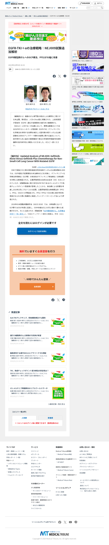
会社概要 (82, 473)
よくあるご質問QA (86, 454)
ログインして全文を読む (37, 231)
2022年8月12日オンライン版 (51, 167)
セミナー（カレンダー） (39, 457)
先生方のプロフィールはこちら (37, 109)
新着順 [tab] (50, 418)
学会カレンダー (36, 463)
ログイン (98, 3)
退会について (84, 485)
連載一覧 (24, 8)
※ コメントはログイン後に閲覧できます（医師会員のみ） (37, 423)
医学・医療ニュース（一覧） (16, 451)
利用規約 (82, 460)
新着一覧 (16, 8)
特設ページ (49, 8)
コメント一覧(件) (19, 411)
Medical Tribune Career (66, 470)
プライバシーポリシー (87, 467)
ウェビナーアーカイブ (15, 475)
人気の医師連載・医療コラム (16, 454)
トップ (8, 8)
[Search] (95, 7)
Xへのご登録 (60, 492)
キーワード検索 (36, 470)
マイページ (35, 451)
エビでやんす (35, 467)
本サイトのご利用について (88, 457)
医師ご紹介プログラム (38, 473)
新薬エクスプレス (14, 472)
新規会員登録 (85, 3)
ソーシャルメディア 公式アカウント (44, 522)
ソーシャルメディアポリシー (89, 470)
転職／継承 (61, 8)
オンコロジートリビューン (42, 491)
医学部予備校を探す (37, 476)
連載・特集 (28, 16)
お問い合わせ (84, 451)
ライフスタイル (36, 508)
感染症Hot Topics (14, 469)
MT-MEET (61, 462)
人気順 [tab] (24, 418)
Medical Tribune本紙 (65, 454)
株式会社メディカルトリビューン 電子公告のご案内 (89, 490)
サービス (72, 8)
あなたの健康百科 (39, 505)
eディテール (35, 454)
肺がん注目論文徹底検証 (41, 16)
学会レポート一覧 (37, 8)
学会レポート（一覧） (13, 457)
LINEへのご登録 (61, 495)
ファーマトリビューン (40, 497)
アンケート (34, 460)
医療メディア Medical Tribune (13, 16)
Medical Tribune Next (65, 480)
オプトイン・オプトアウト (88, 463)
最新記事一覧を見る (56, 404)
